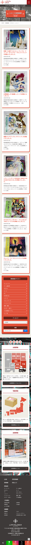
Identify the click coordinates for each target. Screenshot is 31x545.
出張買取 (18, 502)
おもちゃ (6, 288)
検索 (25, 330)
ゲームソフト (7, 283)
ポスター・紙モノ (8, 308)
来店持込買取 (6, 502)
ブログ (17, 511)
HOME (2, 22)
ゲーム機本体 (7, 286)
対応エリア (14, 482)
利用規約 (6, 515)
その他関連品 (18, 497)
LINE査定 (18, 504)
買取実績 (7, 23)
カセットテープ (7, 300)
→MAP (18, 530)
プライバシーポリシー (20, 513)
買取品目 (6, 486)
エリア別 (6, 313)
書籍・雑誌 (6, 305)
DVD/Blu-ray (6, 295)
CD (4, 293)
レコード (6, 298)
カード (5, 291)
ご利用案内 (6, 500)
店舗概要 (6, 509)
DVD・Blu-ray (18, 492)
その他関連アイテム (8, 310)
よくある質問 (6, 506)
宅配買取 (6, 504)
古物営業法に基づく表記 (21, 515)
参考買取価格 (15, 479)
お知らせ (6, 513)
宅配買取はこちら (15, 425)
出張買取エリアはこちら (15, 383)
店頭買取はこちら (15, 468)
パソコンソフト (7, 303)
